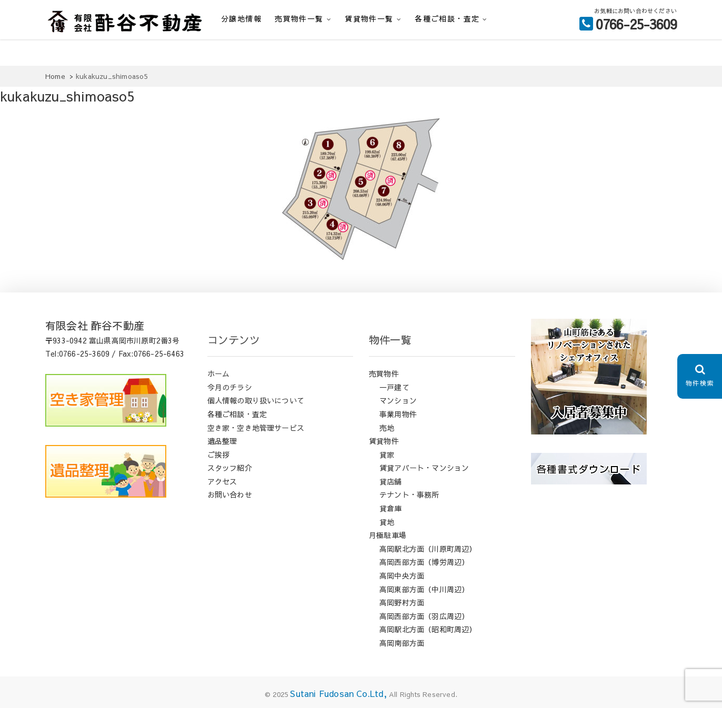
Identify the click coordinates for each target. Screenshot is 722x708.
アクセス (222, 481)
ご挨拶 (218, 454)
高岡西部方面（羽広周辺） (424, 616)
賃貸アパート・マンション (424, 467)
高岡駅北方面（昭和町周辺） (428, 629)
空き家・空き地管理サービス (256, 427)
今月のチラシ (229, 387)
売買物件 (384, 373)
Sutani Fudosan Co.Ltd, (338, 693)
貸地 (386, 522)
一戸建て (394, 387)
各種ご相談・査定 (447, 18)
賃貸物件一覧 (369, 18)
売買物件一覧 (299, 18)
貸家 (386, 454)
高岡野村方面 (401, 602)
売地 (386, 427)
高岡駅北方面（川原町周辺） (428, 548)
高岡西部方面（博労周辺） (424, 562)
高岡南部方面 (401, 643)
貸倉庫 (390, 508)
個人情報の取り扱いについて (256, 400)
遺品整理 (222, 441)
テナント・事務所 (409, 494)
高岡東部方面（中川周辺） (424, 589)
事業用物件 (398, 414)
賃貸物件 (384, 441)
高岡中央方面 (401, 575)
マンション (398, 400)
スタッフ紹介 (229, 467)
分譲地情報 (241, 18)
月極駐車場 (387, 535)
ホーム (218, 373)
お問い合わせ (229, 494)
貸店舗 (390, 481)
